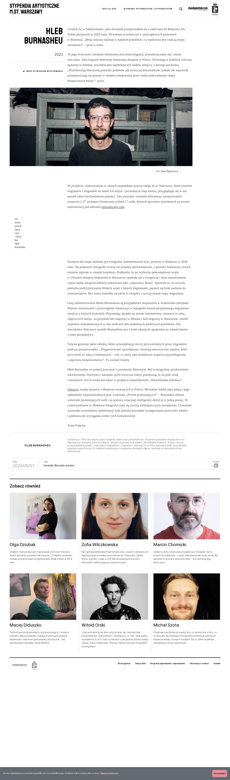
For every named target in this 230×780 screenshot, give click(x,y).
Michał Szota (166, 732)
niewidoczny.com (113, 227)
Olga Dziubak (22, 651)
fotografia (48, 572)
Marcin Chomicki (169, 651)
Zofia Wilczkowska (100, 651)
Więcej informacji (109, 773)
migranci (69, 572)
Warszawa (59, 572)
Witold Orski (93, 732)
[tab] (181, 9)
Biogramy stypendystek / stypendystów (148, 9)
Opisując (73, 496)
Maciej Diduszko (26, 732)
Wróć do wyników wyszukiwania (44, 71)
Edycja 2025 (109, 9)
